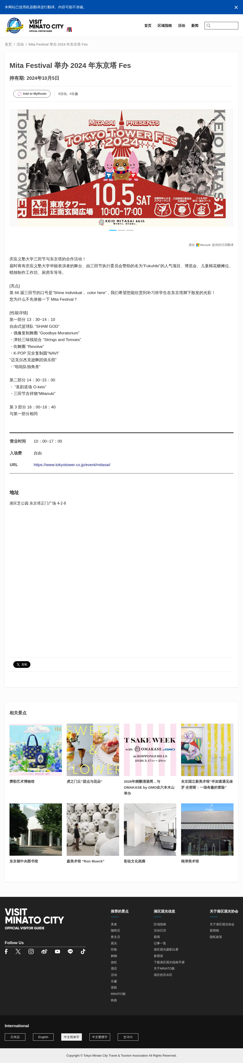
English (43, 1037)
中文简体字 (71, 1037)
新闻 (157, 937)
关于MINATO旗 (164, 968)
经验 (114, 949)
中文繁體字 (99, 1037)
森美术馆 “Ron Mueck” (85, 861)
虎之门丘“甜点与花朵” (84, 781)
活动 (20, 44)
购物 (114, 956)
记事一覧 (160, 943)
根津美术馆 (190, 861)
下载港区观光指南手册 (169, 962)
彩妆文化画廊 (134, 861)
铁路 (114, 1000)
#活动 (62, 94)
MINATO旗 (118, 994)
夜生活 (115, 937)
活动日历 (160, 930)
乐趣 (114, 981)
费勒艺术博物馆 (21, 781)
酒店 (114, 968)
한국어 (128, 1037)
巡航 (114, 987)
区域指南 (160, 924)
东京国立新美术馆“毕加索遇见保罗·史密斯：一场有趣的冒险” (207, 784)
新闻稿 (214, 930)
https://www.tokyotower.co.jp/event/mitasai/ (72, 465)
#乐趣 (74, 94)
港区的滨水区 (163, 975)
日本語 (15, 1037)
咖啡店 (115, 930)
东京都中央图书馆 (23, 861)
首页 (8, 44)
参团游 (158, 956)
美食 (114, 924)
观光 (114, 943)
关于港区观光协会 (222, 924)
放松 (114, 962)
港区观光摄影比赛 (166, 949)
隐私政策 (216, 937)
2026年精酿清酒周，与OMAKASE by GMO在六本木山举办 (149, 787)
